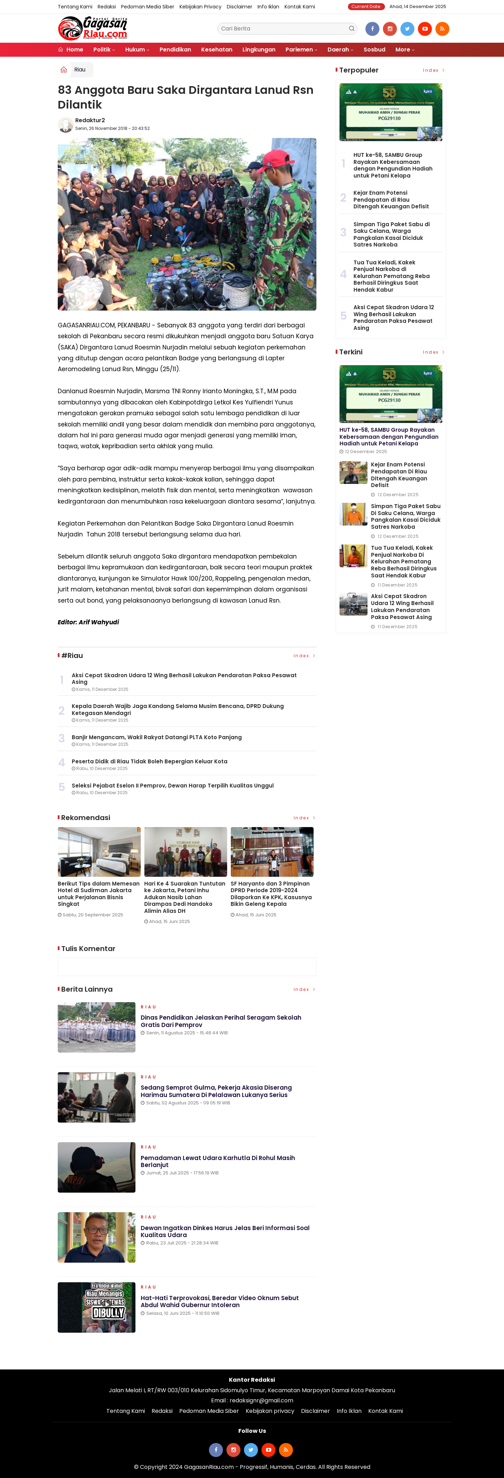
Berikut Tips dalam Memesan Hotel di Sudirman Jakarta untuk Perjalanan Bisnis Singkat (99, 894)
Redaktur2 (90, 120)
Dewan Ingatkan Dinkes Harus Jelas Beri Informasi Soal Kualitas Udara (225, 1233)
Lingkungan (259, 50)
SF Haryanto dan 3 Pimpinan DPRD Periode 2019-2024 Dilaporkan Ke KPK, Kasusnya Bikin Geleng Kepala (271, 894)
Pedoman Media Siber (147, 6)
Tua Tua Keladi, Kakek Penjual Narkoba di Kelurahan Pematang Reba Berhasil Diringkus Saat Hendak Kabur (392, 276)
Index (305, 656)
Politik (102, 50)
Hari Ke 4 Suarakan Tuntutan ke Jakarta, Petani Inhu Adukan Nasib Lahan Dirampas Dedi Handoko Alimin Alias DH (184, 897)
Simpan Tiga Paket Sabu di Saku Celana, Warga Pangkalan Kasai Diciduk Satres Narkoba (392, 235)
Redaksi (107, 6)
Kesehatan (216, 50)
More (403, 50)
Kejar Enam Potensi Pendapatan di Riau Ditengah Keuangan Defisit (391, 199)
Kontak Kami (300, 6)
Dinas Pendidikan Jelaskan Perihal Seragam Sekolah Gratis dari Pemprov (221, 1022)
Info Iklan (268, 6)
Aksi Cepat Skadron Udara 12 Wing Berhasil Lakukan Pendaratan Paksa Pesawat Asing (394, 318)
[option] (101, 875)
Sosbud (374, 50)
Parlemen (299, 50)
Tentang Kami (75, 6)
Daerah (338, 50)
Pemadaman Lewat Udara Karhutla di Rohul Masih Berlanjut (218, 1163)
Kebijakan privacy (201, 6)
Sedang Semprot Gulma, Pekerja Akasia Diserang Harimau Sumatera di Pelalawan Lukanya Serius (216, 1093)
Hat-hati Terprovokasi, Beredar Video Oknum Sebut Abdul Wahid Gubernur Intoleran (220, 1303)
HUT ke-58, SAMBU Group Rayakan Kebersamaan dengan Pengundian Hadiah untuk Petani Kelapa (393, 165)
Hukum (135, 50)
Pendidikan (175, 50)
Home (70, 50)
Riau (79, 69)
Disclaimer (239, 6)
